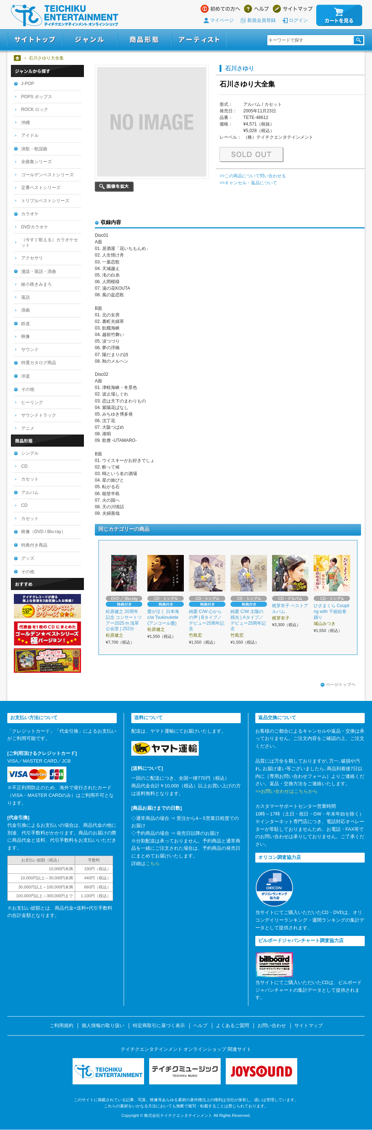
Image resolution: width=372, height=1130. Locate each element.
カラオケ (30, 213)
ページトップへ (338, 685)
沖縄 (25, 122)
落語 (25, 297)
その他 (27, 389)
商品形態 (144, 39)
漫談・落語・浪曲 (38, 271)
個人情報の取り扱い (103, 1025)
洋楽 (25, 376)
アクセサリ (32, 258)
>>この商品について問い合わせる (253, 175)
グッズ (27, 558)
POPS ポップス (36, 96)
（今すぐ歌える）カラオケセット (49, 242)
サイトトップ (34, 39)
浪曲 (25, 310)
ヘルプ (256, 9)
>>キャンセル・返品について (248, 182)
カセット (30, 479)
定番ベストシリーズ (41, 187)
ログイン (298, 20)
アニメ (27, 428)
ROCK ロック (34, 109)
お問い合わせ (271, 1025)
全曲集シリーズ (36, 161)
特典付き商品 (34, 545)
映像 (25, 336)
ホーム (18, 58)
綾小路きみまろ (36, 284)
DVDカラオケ (34, 227)
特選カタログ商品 (38, 362)
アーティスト (199, 39)
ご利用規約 (61, 1025)
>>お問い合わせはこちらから (286, 791)
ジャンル (89, 39)
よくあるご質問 (232, 1025)
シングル (30, 453)
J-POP (27, 83)
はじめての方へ (220, 9)
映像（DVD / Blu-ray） (43, 531)
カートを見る (339, 15)
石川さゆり (239, 68)
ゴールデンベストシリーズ (47, 174)
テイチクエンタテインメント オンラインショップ (64, 15)
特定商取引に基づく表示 (159, 1025)
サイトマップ (293, 9)
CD (24, 466)
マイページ (222, 20)
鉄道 (25, 323)
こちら (153, 863)
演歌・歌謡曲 (34, 148)
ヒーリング (32, 402)
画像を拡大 (114, 187)
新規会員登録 (261, 20)
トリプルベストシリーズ (45, 200)
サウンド (30, 349)
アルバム (30, 492)
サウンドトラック (38, 415)
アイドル (30, 135)
